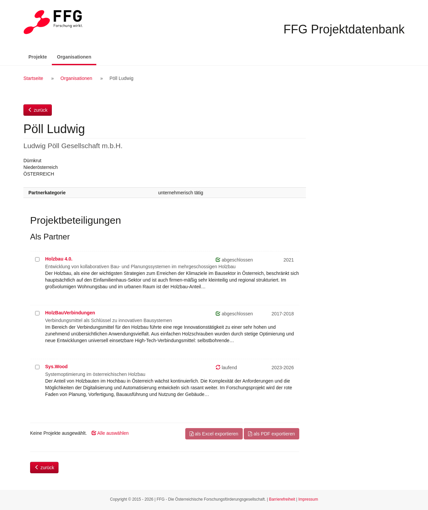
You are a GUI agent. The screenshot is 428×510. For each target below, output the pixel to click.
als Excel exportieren (214, 433)
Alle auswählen (110, 433)
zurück (37, 110)
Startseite (33, 78)
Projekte (37, 57)
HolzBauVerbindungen (70, 312)
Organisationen (76, 56)
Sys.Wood (56, 366)
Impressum (308, 499)
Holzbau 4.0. (59, 259)
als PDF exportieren (271, 433)
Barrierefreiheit (282, 499)
